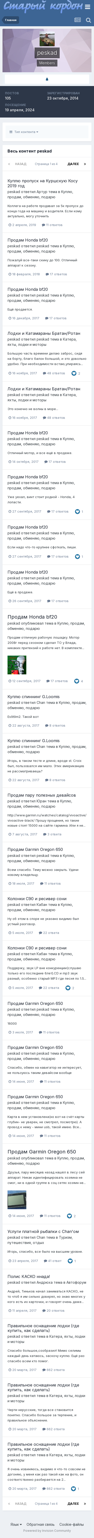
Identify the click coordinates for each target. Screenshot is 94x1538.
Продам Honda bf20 (28, 240)
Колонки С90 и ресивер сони (37, 898)
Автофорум (76, 1282)
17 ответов (56, 274)
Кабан (42, 904)
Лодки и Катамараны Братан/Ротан (44, 333)
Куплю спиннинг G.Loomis (34, 696)
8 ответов (55, 725)
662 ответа (53, 1370)
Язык (16, 1524)
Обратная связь (41, 1524)
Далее (73, 164)
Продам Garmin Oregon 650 (35, 849)
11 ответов (52, 225)
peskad (14, 192)
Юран (41, 801)
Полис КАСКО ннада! (29, 1276)
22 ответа (49, 933)
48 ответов (54, 373)
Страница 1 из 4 (47, 164)
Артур (42, 192)
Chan (41, 702)
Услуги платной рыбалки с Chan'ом (43, 1231)
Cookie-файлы (71, 1524)
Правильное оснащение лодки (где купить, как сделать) (43, 1328)
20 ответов (53, 1310)
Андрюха (45, 1282)
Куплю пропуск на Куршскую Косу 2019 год (43, 183)
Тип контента (24, 132)
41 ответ (52, 1261)
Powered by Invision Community (47, 1530)
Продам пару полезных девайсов (42, 795)
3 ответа (52, 834)
